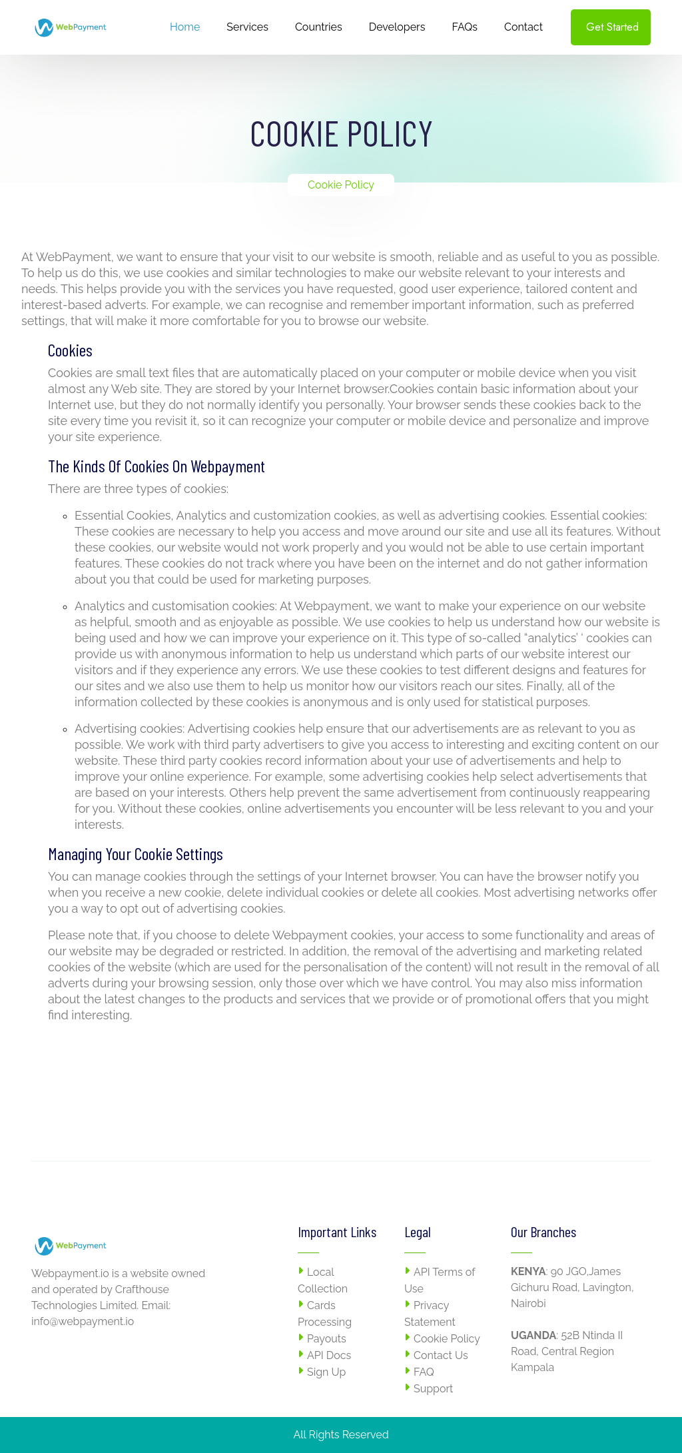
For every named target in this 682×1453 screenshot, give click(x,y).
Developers (397, 27)
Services (247, 27)
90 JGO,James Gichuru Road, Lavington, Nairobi (572, 1287)
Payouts (326, 1338)
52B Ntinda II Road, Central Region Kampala (567, 1351)
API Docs (329, 1355)
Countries (318, 27)
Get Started (612, 27)
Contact (523, 27)
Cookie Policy (447, 1338)
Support (433, 1388)
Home (185, 27)
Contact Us (441, 1355)
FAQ (424, 1372)
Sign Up (326, 1372)
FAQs (465, 27)
